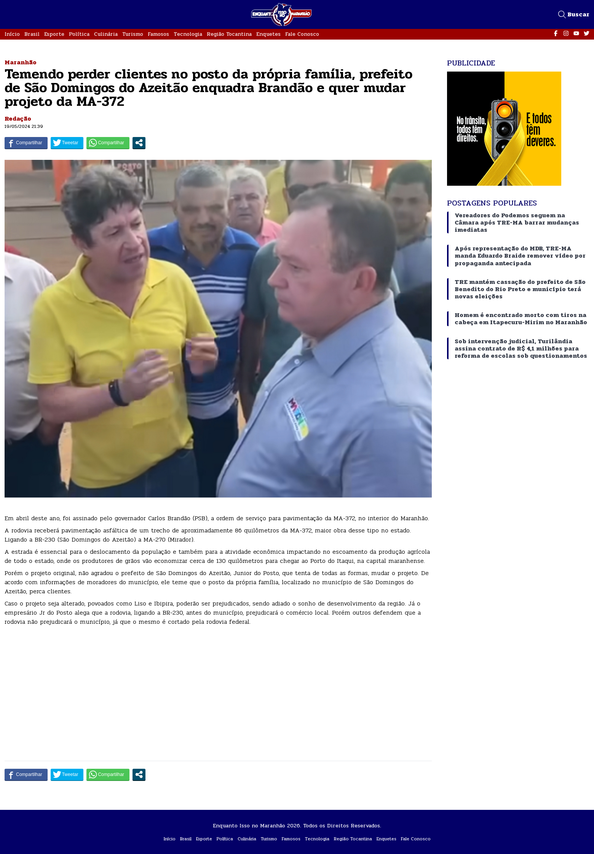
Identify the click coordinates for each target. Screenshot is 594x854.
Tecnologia (188, 34)
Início (12, 34)
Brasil (32, 34)
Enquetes (268, 34)
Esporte (54, 34)
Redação (18, 118)
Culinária (106, 34)
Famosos (158, 34)
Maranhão (21, 62)
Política (79, 34)
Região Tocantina (229, 34)
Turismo (132, 34)
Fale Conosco (302, 34)
